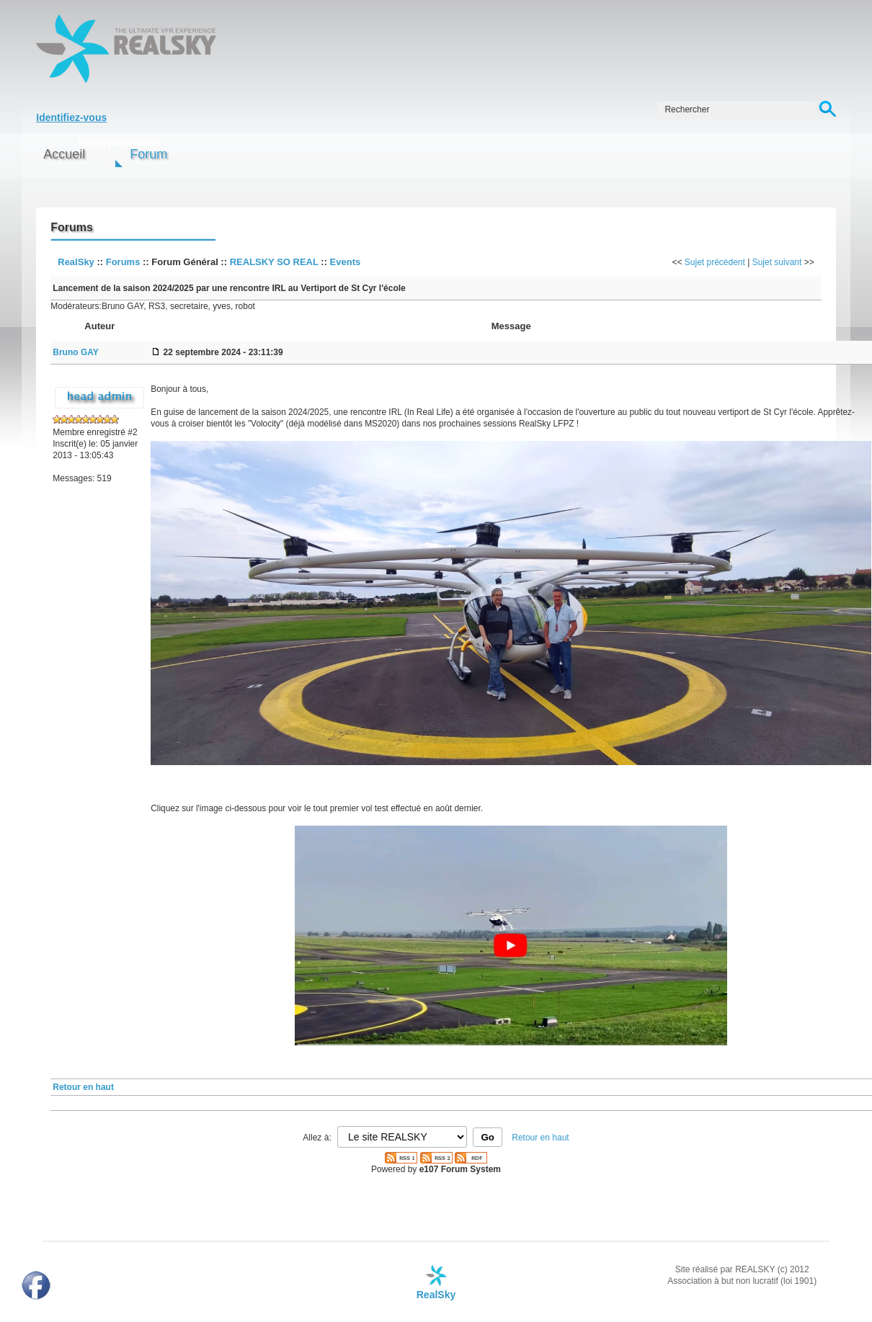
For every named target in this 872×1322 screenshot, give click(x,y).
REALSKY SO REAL (274, 261)
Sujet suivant (777, 262)
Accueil (64, 154)
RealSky (76, 261)
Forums (123, 261)
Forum (148, 154)
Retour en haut (83, 1087)
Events (345, 261)
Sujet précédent (715, 262)
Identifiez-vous (71, 117)
